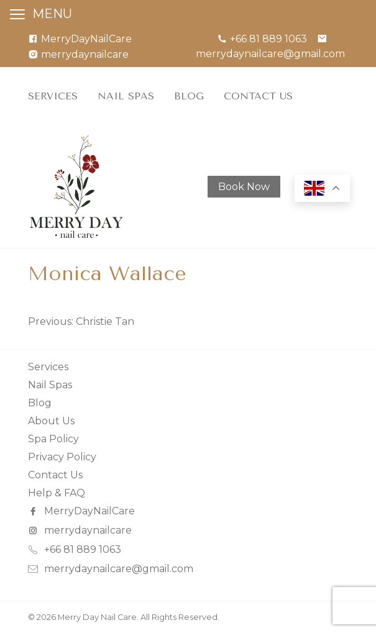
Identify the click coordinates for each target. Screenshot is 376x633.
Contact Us (258, 96)
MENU (52, 13)
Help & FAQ (56, 493)
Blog (189, 96)
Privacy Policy (62, 457)
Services (53, 96)
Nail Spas (126, 96)
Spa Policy (53, 439)
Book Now (244, 187)
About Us (51, 421)
